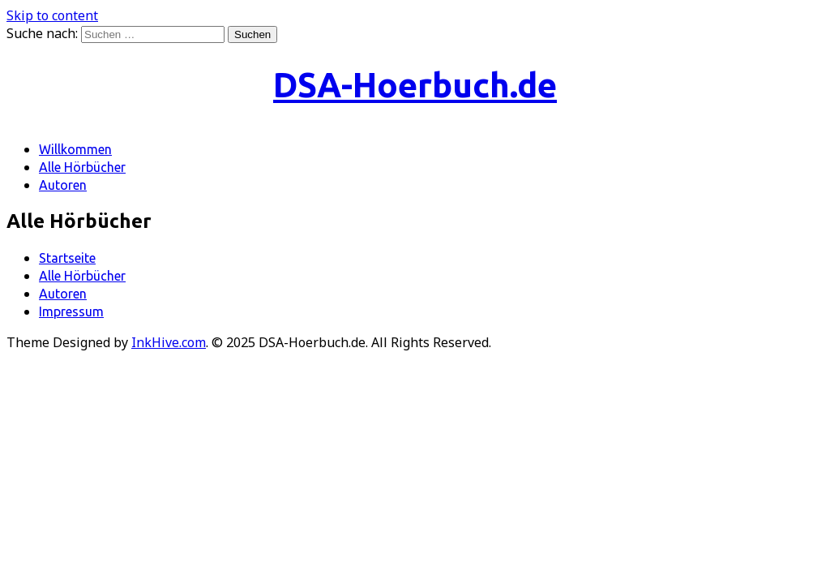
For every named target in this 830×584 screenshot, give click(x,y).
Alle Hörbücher (82, 167)
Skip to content (52, 15)
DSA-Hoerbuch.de (415, 85)
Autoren (63, 185)
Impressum (71, 311)
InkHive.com (168, 342)
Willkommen (75, 149)
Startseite (67, 258)
